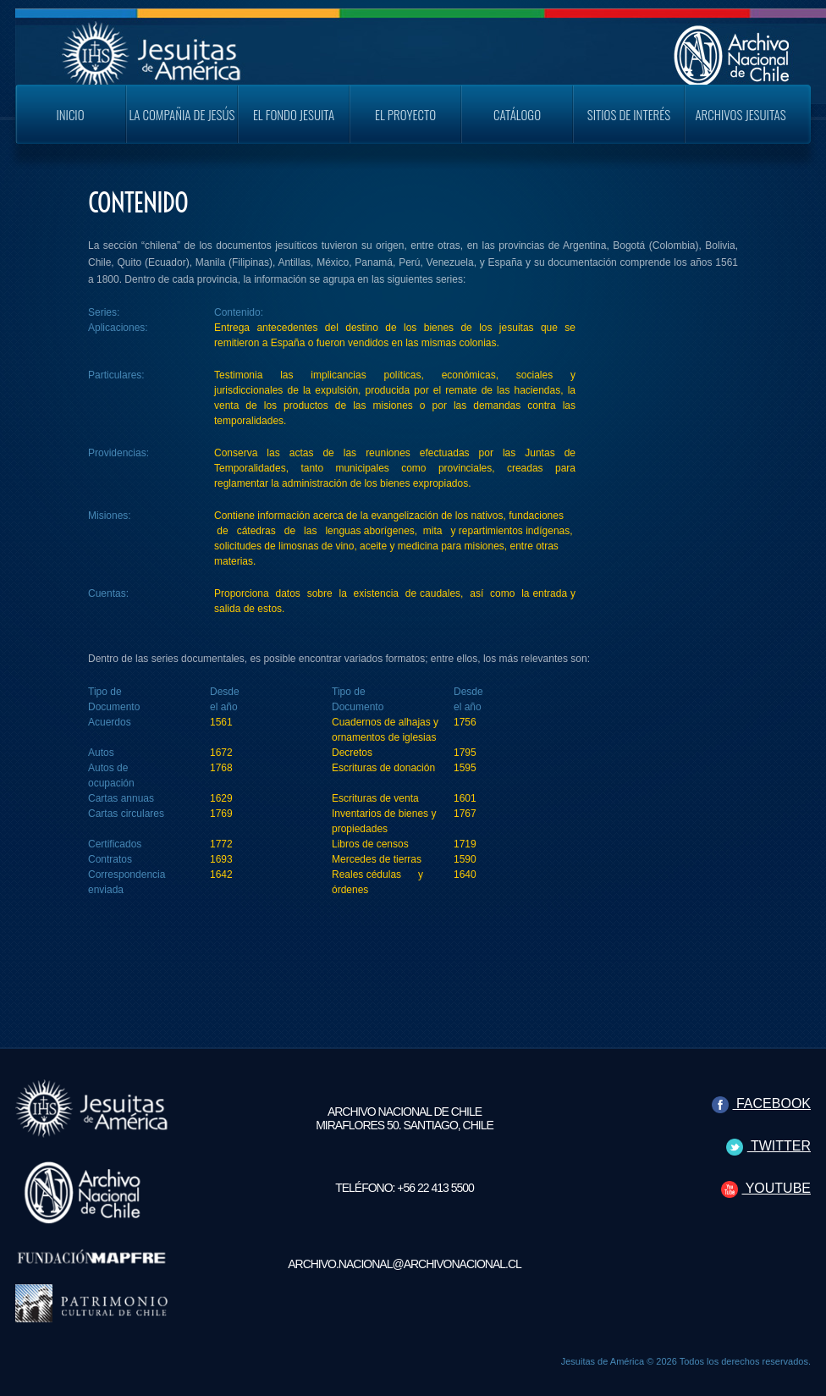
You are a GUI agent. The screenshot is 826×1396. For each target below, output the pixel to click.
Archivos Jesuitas (740, 114)
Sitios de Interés (628, 114)
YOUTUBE (766, 1188)
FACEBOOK (761, 1103)
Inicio (70, 114)
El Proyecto (405, 114)
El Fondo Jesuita (293, 114)
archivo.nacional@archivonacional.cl (404, 1264)
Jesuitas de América (602, 1361)
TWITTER (768, 1146)
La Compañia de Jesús (182, 114)
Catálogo (517, 114)
